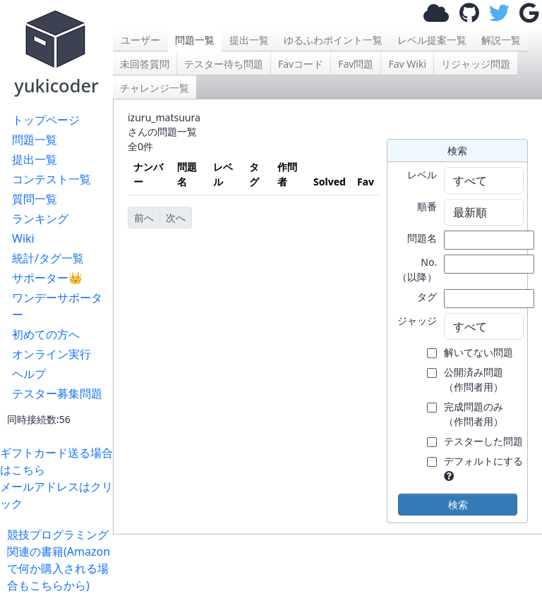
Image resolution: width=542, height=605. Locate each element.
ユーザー (140, 40)
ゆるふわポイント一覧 (333, 40)
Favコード (300, 64)
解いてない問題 (478, 352)
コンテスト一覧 (51, 179)
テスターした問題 (483, 441)
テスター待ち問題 (223, 64)
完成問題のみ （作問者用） (473, 414)
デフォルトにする (483, 461)
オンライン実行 (51, 354)
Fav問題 (355, 64)
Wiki (23, 238)
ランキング (40, 218)
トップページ (46, 120)
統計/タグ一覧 (48, 258)
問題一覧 (34, 139)
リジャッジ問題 (475, 64)
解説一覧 (501, 40)
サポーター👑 (47, 278)
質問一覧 (34, 199)
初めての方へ (46, 334)
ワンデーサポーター (57, 306)
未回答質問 (144, 64)
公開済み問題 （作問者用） (473, 379)
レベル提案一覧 (431, 40)
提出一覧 (34, 159)
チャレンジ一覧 (154, 87)
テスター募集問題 (57, 393)
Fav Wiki (407, 64)
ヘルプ (29, 373)
